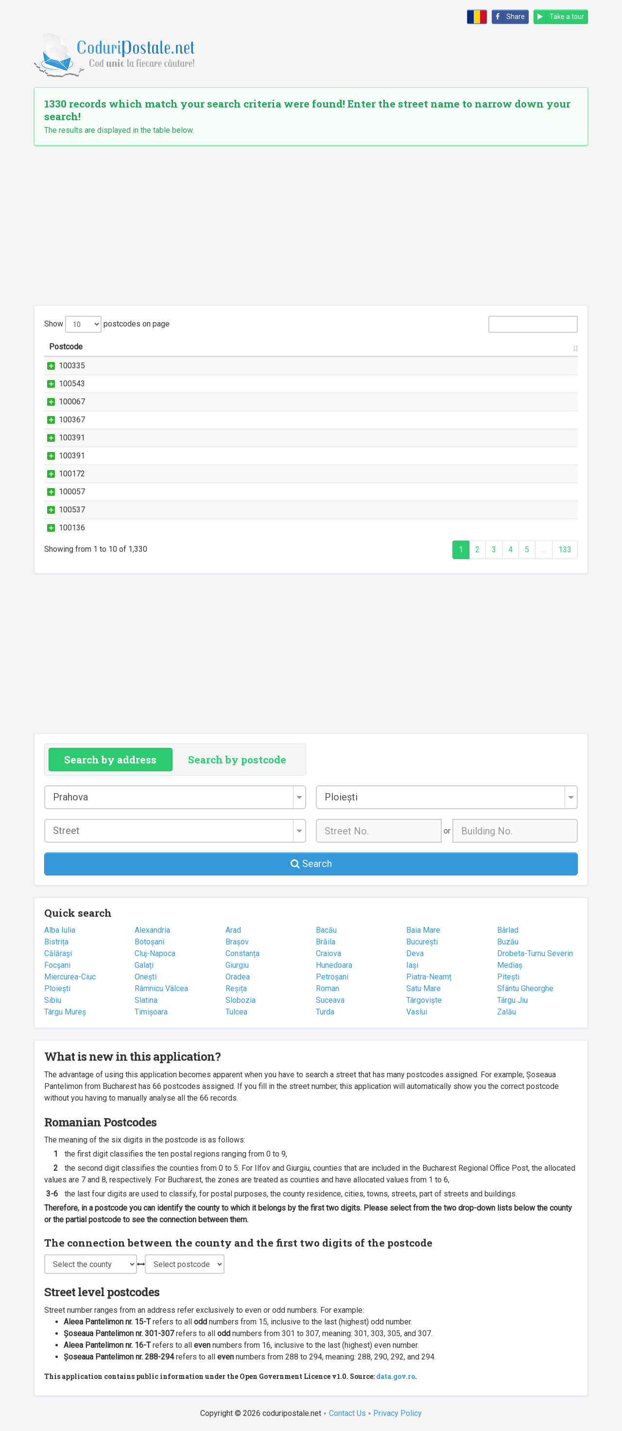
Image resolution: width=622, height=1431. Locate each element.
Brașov (237, 941)
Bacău (326, 930)
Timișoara (151, 1011)
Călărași (58, 953)
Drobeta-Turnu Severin (535, 953)
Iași (412, 965)
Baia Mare (423, 930)
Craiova (328, 953)
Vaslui (416, 1011)
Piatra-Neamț (428, 976)
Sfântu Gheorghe (525, 988)
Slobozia (240, 1000)
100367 (62, 419)
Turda (325, 1011)
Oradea (237, 976)
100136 (62, 527)
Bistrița (56, 941)
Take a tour (559, 16)
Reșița (236, 988)
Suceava (330, 1000)
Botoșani (149, 941)
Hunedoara (334, 965)
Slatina (146, 1000)
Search (311, 863)
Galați (144, 965)
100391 (62, 437)
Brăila (325, 941)
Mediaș (509, 965)
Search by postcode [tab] (237, 759)
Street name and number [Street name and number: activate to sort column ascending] (163, 346)
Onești (145, 976)
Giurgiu (237, 965)
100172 (62, 473)
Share (508, 16)
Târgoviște (424, 1000)
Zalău (506, 1011)
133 (564, 549)
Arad (233, 930)
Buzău (507, 941)
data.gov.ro (395, 1376)
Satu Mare (423, 988)
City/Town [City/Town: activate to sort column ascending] (466, 346)
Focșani (57, 965)
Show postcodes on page (107, 324)
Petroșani (332, 976)
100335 (62, 365)
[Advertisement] (311, 225)
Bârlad (507, 930)
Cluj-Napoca (155, 953)
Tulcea (236, 1011)
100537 (62, 509)
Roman (327, 988)
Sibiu (52, 1000)
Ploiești (57, 988)
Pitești (508, 976)
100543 (62, 383)
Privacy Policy (397, 1413)
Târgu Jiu (512, 1000)
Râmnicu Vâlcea (161, 988)
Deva (415, 953)
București (422, 941)
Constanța (242, 953)
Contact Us (347, 1413)
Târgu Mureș (65, 1011)
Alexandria (152, 930)
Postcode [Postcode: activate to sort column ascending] (66, 346)
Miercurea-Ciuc (70, 976)
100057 (62, 491)
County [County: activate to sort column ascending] (534, 346)
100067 (62, 401)
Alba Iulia (59, 930)
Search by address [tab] (110, 759)
